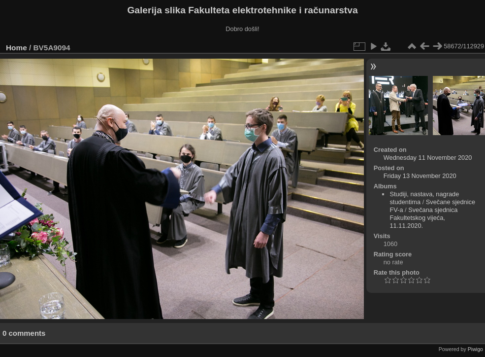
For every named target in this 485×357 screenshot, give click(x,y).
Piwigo (475, 349)
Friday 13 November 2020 (420, 175)
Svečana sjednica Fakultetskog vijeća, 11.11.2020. (423, 217)
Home (16, 47)
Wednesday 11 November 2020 (428, 157)
